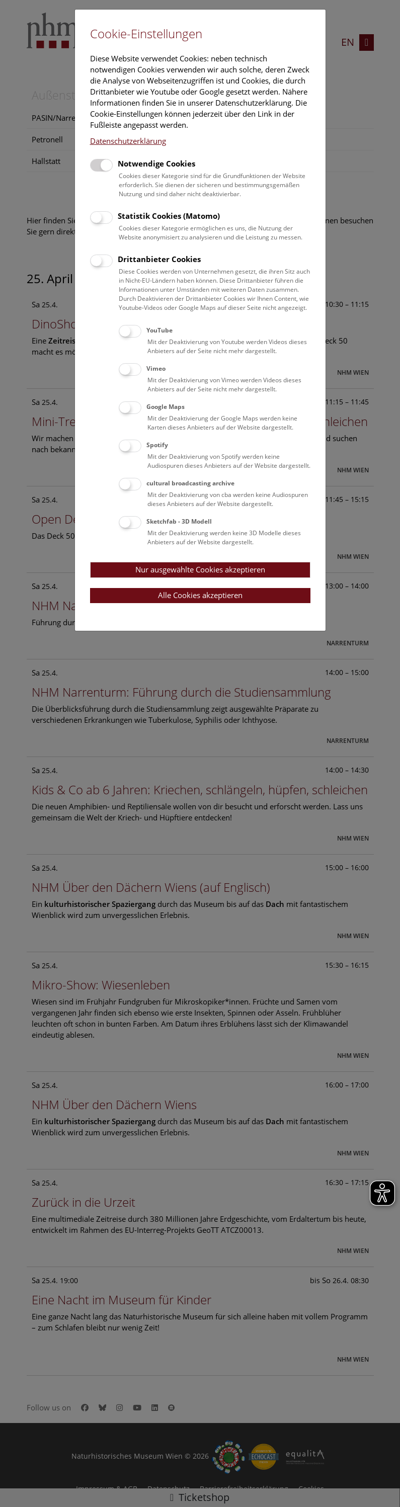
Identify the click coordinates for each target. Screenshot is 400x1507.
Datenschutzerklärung (128, 141)
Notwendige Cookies (156, 163)
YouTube (159, 330)
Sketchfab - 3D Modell (179, 521)
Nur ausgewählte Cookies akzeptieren (200, 569)
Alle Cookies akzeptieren (200, 595)
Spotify (157, 445)
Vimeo (156, 368)
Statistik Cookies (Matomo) (169, 216)
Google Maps (165, 406)
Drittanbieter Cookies (159, 259)
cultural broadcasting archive (190, 483)
